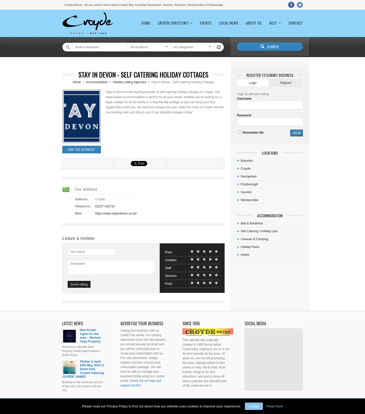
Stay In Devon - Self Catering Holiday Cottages (143, 75)
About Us (254, 23)
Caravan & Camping (254, 239)
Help (273, 23)
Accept (254, 406)
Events (206, 23)
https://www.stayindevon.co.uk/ (116, 213)
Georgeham (249, 176)
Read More (274, 406)
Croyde (246, 168)
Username (244, 98)
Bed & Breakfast (252, 223)
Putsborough (249, 184)
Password (244, 115)
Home (145, 23)
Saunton (246, 192)
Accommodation (97, 82)
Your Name (77, 252)
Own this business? (81, 149)
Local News (229, 23)
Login (253, 83)
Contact (295, 23)
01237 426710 (105, 206)
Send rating (79, 284)
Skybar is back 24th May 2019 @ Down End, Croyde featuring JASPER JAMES (83, 369)
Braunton (247, 161)
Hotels (245, 255)
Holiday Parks (250, 247)
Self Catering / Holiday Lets (259, 231)
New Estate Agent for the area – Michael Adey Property (90, 335)
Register (286, 83)
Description (77, 263)
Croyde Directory (173, 23)
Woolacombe (250, 200)
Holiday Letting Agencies (129, 82)
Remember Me (251, 132)
